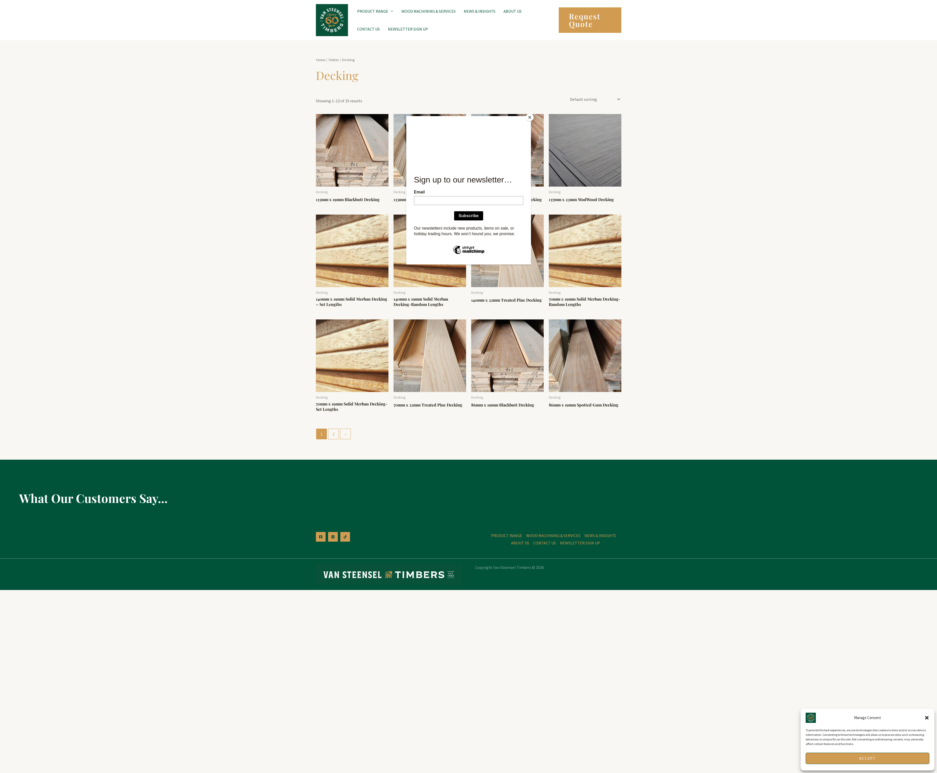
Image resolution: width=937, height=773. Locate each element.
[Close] (530, 117)
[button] (926, 717)
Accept (867, 758)
